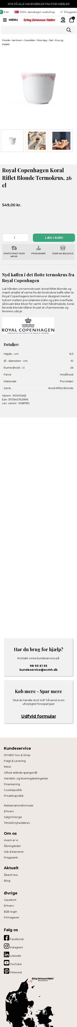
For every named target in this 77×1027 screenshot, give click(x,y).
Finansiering (12, 784)
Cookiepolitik (13, 790)
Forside (6, 40)
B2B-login (10, 911)
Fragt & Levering (15, 760)
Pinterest (13, 971)
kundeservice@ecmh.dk (38, 670)
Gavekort (10, 899)
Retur (7, 766)
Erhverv (9, 811)
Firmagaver (11, 917)
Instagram (13, 946)
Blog (7, 880)
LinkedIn (12, 954)
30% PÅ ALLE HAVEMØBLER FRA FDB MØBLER (39, 4)
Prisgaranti (11, 857)
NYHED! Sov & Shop (17, 755)
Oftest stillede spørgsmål (20, 772)
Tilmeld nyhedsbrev (17, 822)
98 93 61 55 (38, 666)
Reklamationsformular (18, 805)
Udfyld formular (38, 716)
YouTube (13, 963)
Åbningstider (12, 846)
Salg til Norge (13, 817)
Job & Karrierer (14, 851)
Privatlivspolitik (14, 795)
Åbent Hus (11, 874)
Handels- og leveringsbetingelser (26, 778)
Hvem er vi (11, 840)
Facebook (14, 938)
